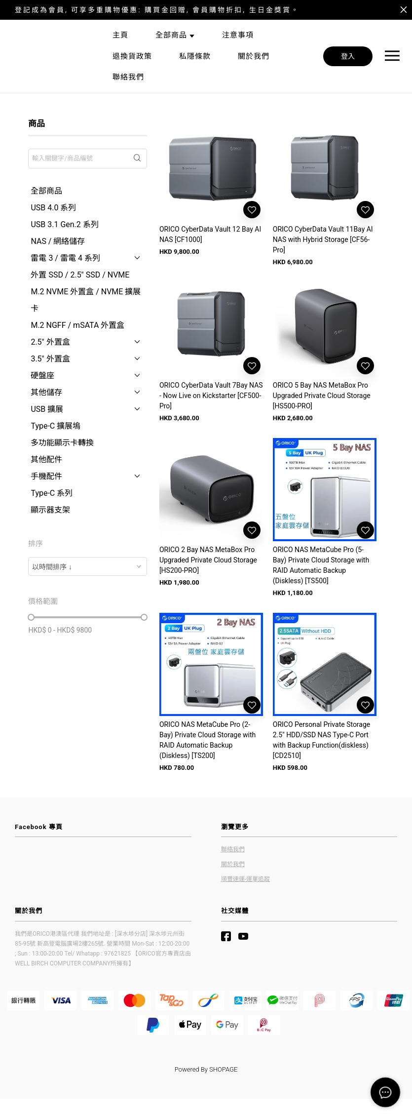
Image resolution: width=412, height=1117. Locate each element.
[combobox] (87, 566)
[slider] (31, 617)
